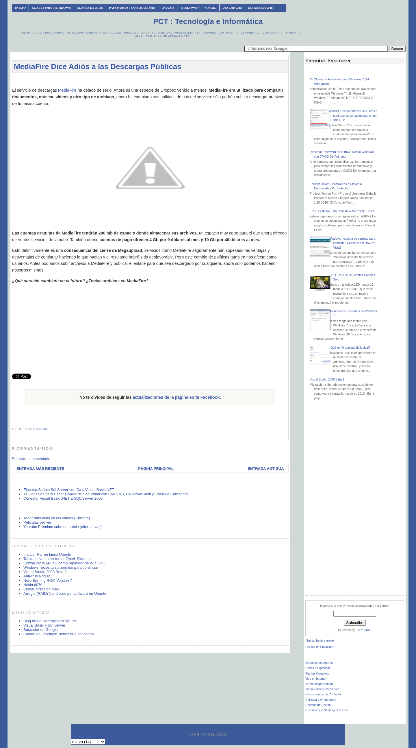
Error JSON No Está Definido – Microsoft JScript (342, 211)
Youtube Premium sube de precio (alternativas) (62, 526)
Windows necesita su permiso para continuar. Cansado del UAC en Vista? (352, 243)
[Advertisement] (150, 80)
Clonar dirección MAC (41, 589)
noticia (40, 429)
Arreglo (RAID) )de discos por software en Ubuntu (64, 593)
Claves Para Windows (51, 7)
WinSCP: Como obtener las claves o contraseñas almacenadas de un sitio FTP (353, 116)
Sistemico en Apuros (319, 662)
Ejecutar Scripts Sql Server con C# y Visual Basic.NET (68, 489)
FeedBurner (364, 630)
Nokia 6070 (32, 585)
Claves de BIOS (90, 7)
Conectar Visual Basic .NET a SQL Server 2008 (63, 498)
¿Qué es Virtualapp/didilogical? (349, 347)
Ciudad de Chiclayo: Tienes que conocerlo (58, 634)
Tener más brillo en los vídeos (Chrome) (56, 518)
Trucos (167, 7)
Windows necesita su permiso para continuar (60, 567)
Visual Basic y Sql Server (44, 625)
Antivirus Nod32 (36, 576)
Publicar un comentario (31, 459)
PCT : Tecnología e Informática (208, 21)
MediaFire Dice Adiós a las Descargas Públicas (97, 66)
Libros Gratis (260, 7)
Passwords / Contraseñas (132, 7)
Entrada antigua (266, 468)
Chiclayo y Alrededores (320, 699)
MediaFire (67, 90)
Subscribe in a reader (320, 640)
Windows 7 (189, 7)
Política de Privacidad (319, 647)
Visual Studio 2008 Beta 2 (44, 572)
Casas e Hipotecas (317, 668)
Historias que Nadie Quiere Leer (326, 710)
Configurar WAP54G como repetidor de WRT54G (64, 563)
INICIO (20, 7)
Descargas (232, 7)
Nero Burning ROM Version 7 (47, 580)
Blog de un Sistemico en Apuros (50, 621)
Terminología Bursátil (319, 684)
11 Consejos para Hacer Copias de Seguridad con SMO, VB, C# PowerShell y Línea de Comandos (106, 494)
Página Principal (156, 468)
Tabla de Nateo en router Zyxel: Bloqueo (57, 559)
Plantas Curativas (317, 673)
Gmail (210, 7)
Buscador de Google (40, 629)
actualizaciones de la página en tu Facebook (176, 397)
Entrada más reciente (40, 468)
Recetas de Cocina (318, 705)
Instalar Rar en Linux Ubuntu (47, 554)
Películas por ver (37, 522)
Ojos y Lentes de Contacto (323, 694)
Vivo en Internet (315, 678)
